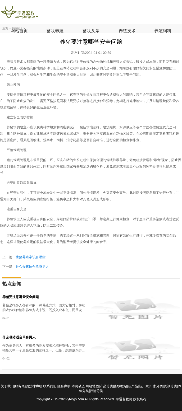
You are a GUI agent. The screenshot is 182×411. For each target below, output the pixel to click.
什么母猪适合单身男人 (32, 266)
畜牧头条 (91, 30)
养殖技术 (127, 30)
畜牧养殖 (55, 30)
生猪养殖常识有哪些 (31, 257)
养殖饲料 (162, 30)
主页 (5, 28)
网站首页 (19, 30)
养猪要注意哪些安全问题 (20, 297)
